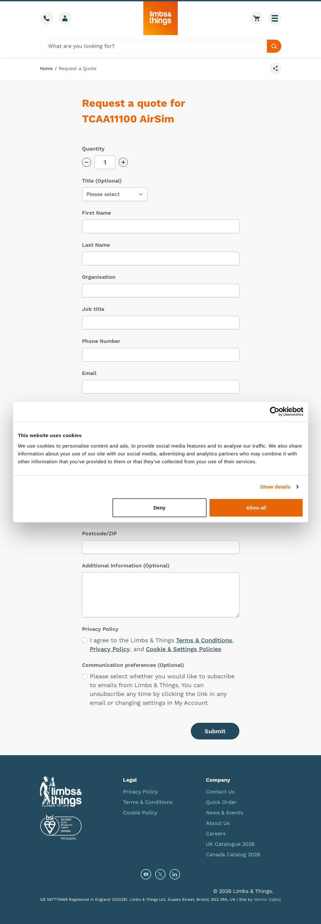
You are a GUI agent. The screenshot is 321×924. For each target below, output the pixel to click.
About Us (218, 823)
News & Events (224, 812)
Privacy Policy (110, 649)
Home (46, 68)
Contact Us (220, 792)
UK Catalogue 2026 (230, 844)
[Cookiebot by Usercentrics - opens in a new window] (274, 412)
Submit (215, 731)
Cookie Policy (140, 812)
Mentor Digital (267, 899)
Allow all (256, 507)
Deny (159, 507)
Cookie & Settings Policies (183, 649)
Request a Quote (77, 68)
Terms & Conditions (204, 640)
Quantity (93, 149)
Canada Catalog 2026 (233, 854)
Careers (216, 833)
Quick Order (221, 802)
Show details (275, 486)
